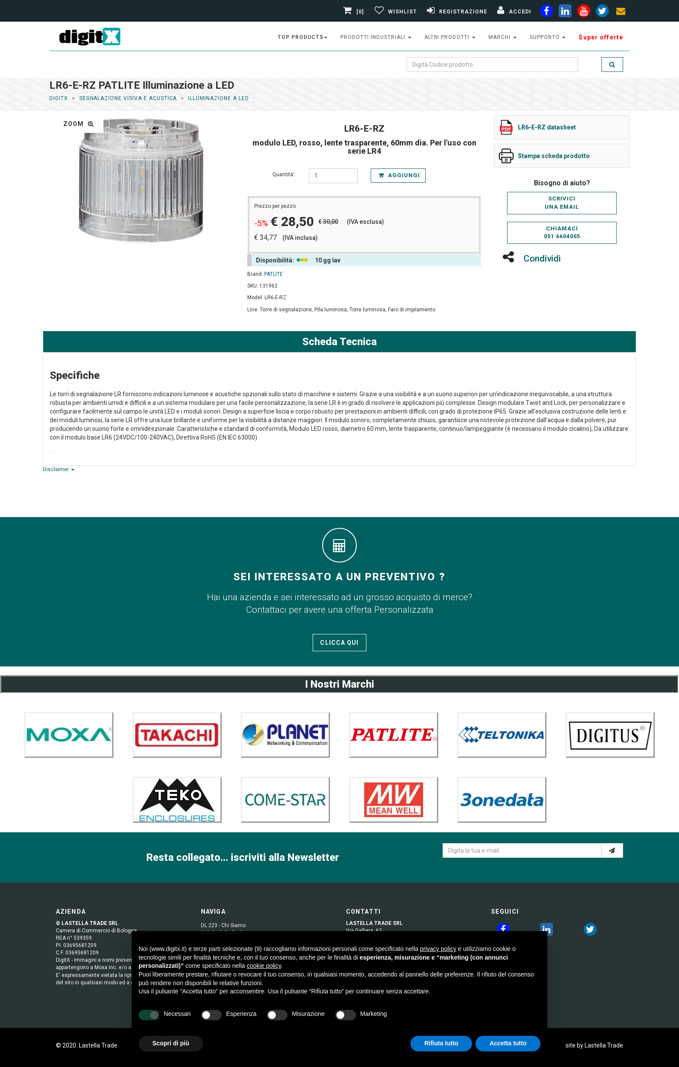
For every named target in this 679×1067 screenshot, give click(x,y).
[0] (354, 12)
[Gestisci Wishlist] (394, 12)
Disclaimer (58, 469)
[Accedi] (513, 12)
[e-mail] (612, 850)
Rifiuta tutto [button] (441, 1043)
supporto (548, 37)
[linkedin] (565, 13)
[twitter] (590, 931)
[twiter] (602, 13)
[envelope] (621, 13)
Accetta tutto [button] (508, 1043)
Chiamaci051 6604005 (562, 232)
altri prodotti (449, 37)
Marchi (502, 37)
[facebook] (546, 13)
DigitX (58, 98)
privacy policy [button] (438, 948)
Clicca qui (339, 642)
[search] (612, 64)
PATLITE (273, 274)
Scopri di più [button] (170, 1043)
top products (303, 37)
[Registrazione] (456, 12)
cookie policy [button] (264, 965)
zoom (78, 123)
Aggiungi (399, 175)
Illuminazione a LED (218, 98)
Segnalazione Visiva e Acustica (128, 98)
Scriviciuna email (562, 202)
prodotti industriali (375, 37)
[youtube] (583, 13)
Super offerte (601, 37)
